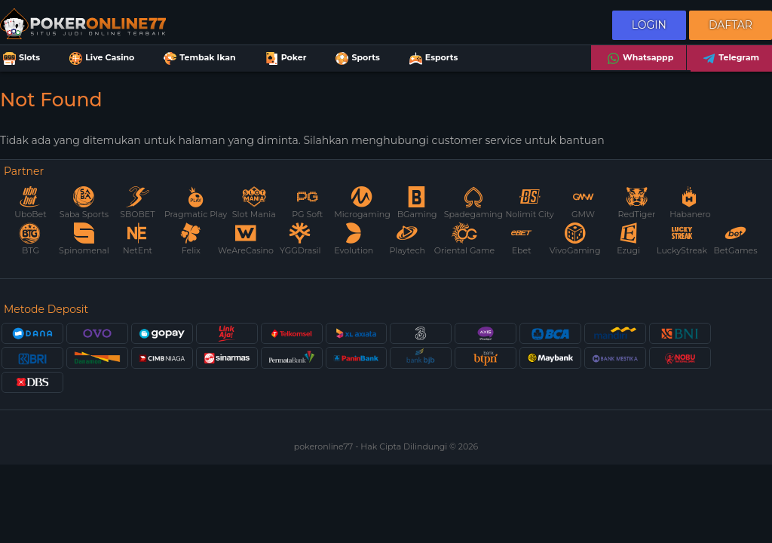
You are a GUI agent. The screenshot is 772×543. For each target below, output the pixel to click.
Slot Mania (254, 203)
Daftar (730, 25)
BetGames (736, 239)
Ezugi (628, 239)
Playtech (407, 239)
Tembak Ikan (198, 58)
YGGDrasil (300, 239)
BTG (30, 239)
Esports (432, 58)
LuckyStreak (682, 239)
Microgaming (362, 203)
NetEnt (137, 239)
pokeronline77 (324, 446)
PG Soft (307, 203)
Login (649, 25)
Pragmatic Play (195, 203)
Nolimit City (529, 203)
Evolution (353, 239)
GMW (583, 203)
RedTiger (637, 203)
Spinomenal (84, 239)
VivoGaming (575, 239)
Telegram (729, 58)
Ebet (521, 239)
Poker (284, 58)
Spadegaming (473, 203)
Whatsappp (638, 58)
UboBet (30, 203)
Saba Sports (84, 203)
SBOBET (137, 203)
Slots (20, 58)
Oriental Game (464, 239)
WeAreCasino (246, 239)
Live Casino (100, 58)
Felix (190, 239)
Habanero (690, 203)
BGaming (417, 203)
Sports (355, 58)
